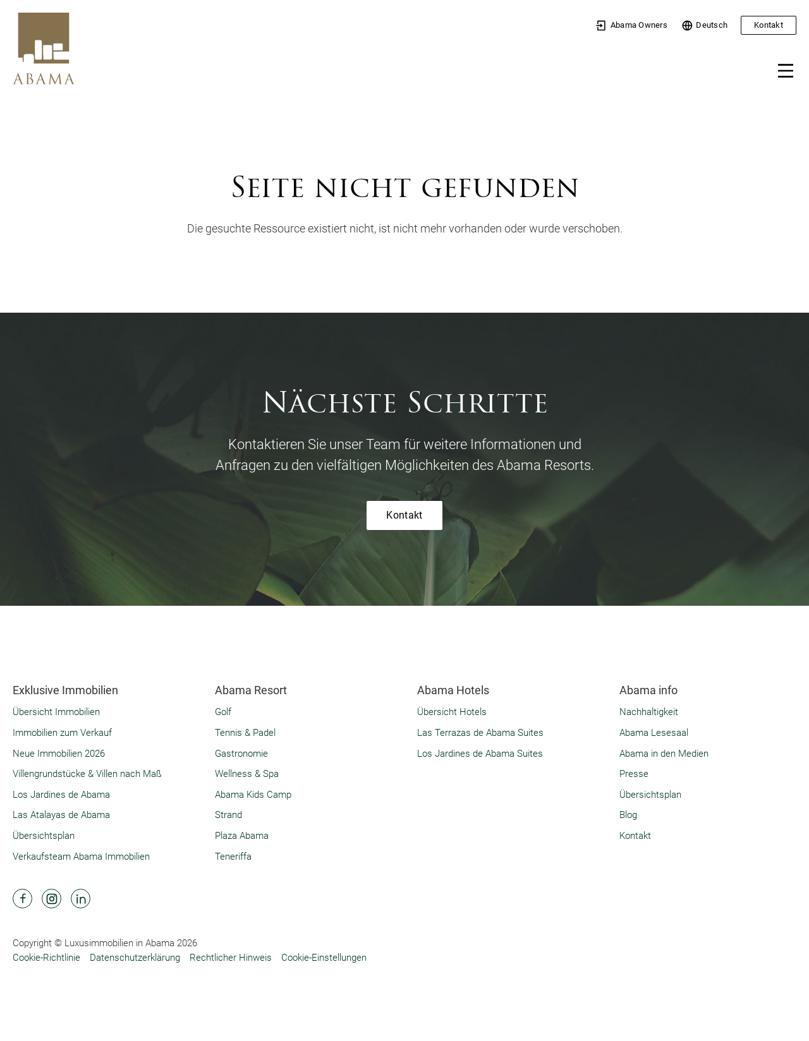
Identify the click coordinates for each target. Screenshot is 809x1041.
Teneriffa (233, 856)
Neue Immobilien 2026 (59, 753)
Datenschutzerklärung (135, 957)
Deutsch (704, 26)
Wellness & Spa (247, 773)
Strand (228, 815)
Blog (628, 815)
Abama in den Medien (664, 753)
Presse (633, 773)
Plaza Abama (242, 835)
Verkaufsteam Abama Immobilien (81, 856)
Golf (223, 712)
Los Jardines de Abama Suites (480, 753)
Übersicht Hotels (452, 712)
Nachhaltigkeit (648, 712)
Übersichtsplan (44, 835)
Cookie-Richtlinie (46, 957)
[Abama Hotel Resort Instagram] (51, 898)
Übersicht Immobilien (56, 712)
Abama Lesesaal (653, 732)
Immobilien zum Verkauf (62, 732)
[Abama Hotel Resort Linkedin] (80, 898)
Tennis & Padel (245, 732)
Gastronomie (241, 753)
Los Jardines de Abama (61, 794)
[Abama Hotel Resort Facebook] (22, 898)
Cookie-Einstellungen (324, 957)
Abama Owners (631, 26)
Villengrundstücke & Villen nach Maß (87, 773)
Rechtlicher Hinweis (231, 957)
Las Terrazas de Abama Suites (480, 732)
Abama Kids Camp (253, 794)
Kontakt (768, 25)
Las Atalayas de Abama (61, 815)
